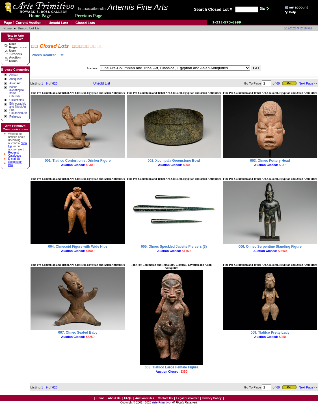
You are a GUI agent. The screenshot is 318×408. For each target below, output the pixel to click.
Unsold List (101, 83)
